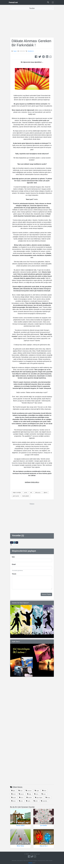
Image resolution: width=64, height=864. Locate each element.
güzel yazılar (16, 496)
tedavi (13, 801)
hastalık (29, 797)
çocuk (25, 492)
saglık (37, 790)
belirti (36, 801)
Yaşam (15, 51)
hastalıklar (44, 801)
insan (21, 790)
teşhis (28, 801)
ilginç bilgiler (38, 797)
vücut (21, 797)
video (44, 790)
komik (13, 794)
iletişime (30, 862)
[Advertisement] (32, 24)
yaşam (13, 797)
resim (36, 794)
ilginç (13, 790)
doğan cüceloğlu (17, 492)
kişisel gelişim (25, 496)
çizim (21, 801)
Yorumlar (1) (31, 51)
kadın (44, 794)
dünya (48, 797)
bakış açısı (37, 492)
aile (31, 492)
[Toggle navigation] (52, 2)
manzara (28, 790)
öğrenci (45, 492)
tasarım (21, 794)
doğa (29, 794)
